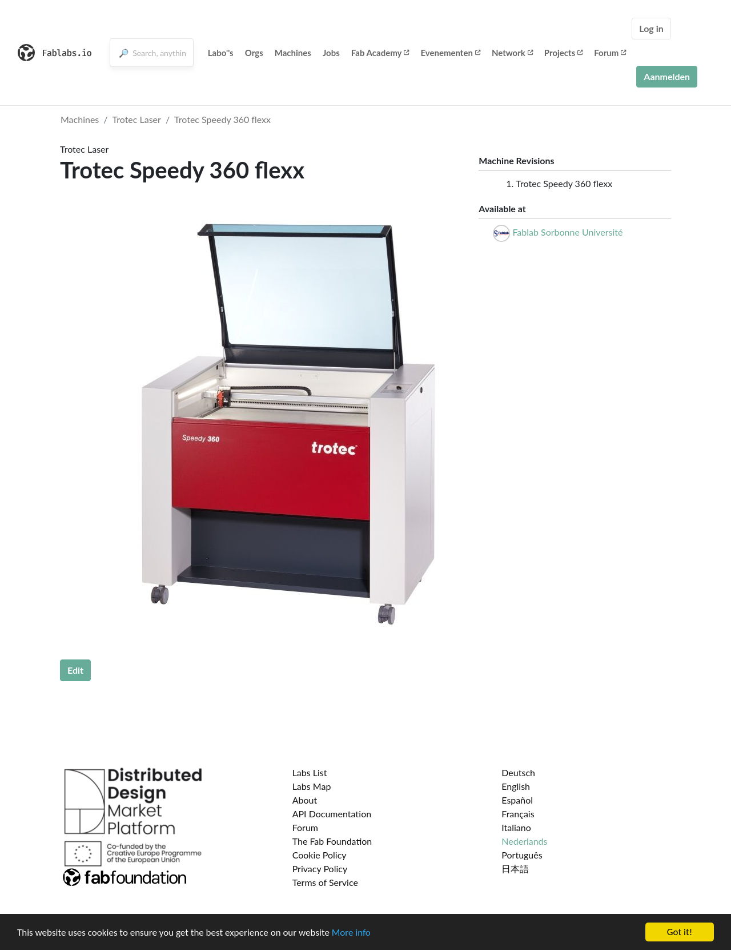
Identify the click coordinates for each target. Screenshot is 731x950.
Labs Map (311, 786)
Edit (75, 670)
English (515, 786)
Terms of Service (325, 882)
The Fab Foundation (332, 841)
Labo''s (221, 52)
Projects (563, 52)
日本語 (515, 868)
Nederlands (524, 841)
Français (517, 813)
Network (512, 52)
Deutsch (518, 772)
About (305, 799)
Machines (293, 52)
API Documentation (332, 813)
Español (517, 799)
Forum (610, 52)
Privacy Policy (320, 868)
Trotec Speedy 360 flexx (222, 119)
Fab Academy (380, 52)
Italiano (516, 827)
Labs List (309, 772)
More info (351, 933)
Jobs (331, 52)
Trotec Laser (137, 119)
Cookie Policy (319, 854)
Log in (651, 28)
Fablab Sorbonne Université (567, 231)
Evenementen (450, 52)
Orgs (254, 52)
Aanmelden (667, 76)
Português (521, 854)
